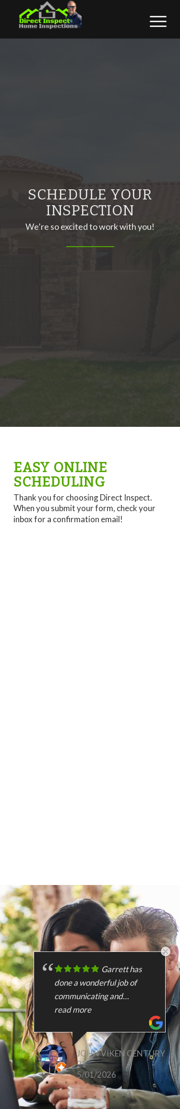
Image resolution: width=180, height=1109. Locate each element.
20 (124, 1097)
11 (133, 1082)
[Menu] (153, 19)
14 (162, 1082)
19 (114, 1097)
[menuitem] (153, 20)
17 (95, 1097)
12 (143, 1082)
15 (172, 1082)
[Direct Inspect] (74, 19)
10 (124, 1082)
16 (85, 1097)
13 (152, 1082)
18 (104, 1097)
